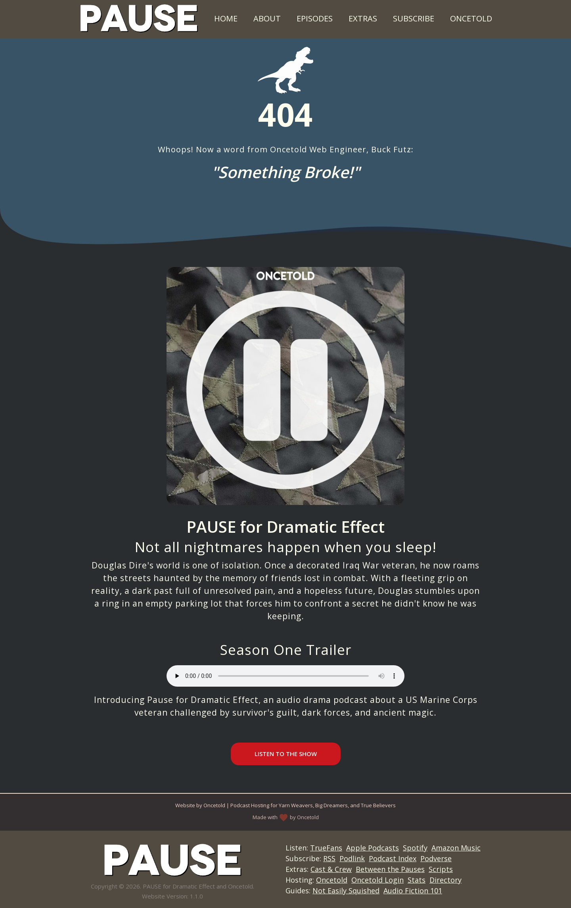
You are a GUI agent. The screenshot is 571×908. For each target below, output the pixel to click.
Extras (363, 18)
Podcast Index (392, 858)
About (267, 18)
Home (226, 18)
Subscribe (413, 18)
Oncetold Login (377, 880)
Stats (416, 880)
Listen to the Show (286, 754)
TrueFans (326, 847)
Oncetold (471, 18)
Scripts (441, 869)
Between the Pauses (390, 869)
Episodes (315, 18)
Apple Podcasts (372, 847)
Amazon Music (456, 847)
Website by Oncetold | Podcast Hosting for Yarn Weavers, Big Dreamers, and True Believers (285, 805)
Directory (445, 880)
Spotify (415, 847)
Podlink (352, 858)
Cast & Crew (331, 869)
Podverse (436, 858)
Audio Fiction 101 (412, 890)
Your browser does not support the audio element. (285, 676)
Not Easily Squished (345, 890)
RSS (329, 858)
